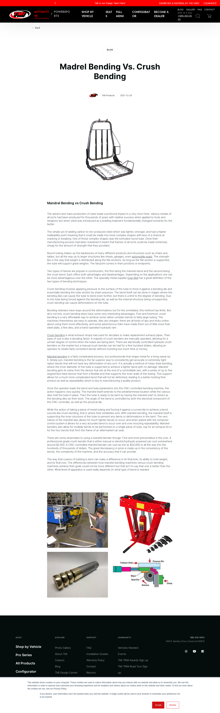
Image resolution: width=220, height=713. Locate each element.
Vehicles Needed (128, 647)
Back (37, 27)
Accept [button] (158, 705)
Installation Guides (97, 654)
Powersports (62, 14)
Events (122, 654)
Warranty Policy (95, 660)
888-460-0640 (197, 637)
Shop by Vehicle (28, 647)
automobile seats (142, 256)
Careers (59, 660)
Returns (91, 672)
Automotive (41, 14)
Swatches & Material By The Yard (179, 3)
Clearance (210, 3)
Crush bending (56, 335)
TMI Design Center (66, 672)
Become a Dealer (161, 14)
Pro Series (24, 655)
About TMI (61, 654)
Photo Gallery (63, 647)
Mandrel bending (57, 356)
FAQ (200, 9)
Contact (209, 9)
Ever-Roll (133, 278)
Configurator (141, 14)
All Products (25, 663)
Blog (181, 9)
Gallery (190, 9)
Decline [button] (172, 705)
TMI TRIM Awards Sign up (133, 660)
